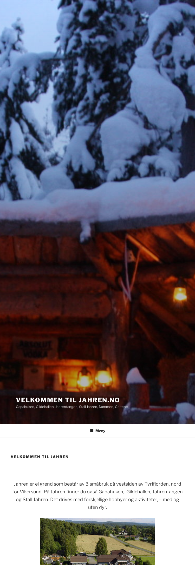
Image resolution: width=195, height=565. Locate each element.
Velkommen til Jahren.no (68, 400)
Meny (97, 430)
